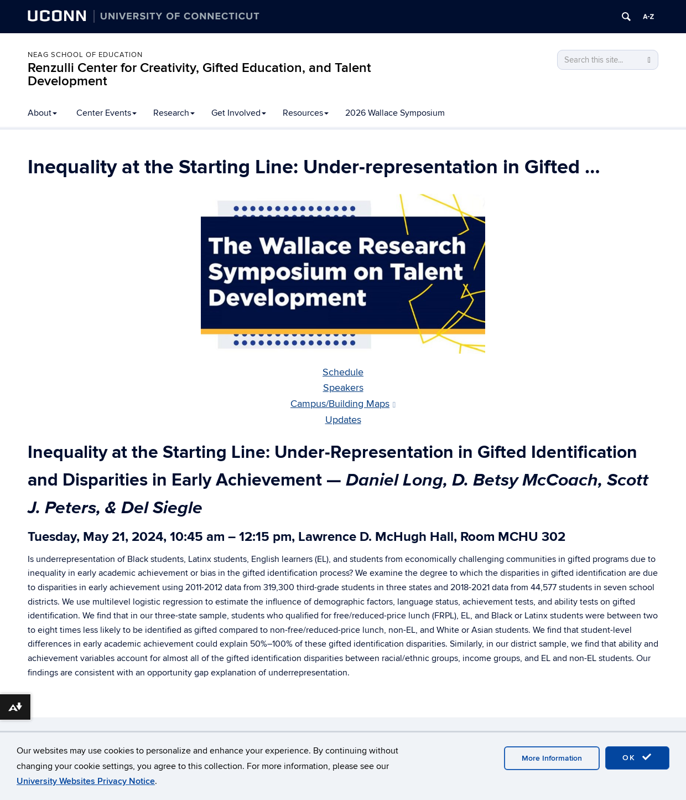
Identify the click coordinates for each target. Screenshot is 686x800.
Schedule (343, 372)
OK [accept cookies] (637, 757)
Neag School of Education (85, 54)
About (42, 112)
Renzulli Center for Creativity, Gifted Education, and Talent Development (199, 74)
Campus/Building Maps (343, 404)
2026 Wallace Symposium (395, 112)
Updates (343, 420)
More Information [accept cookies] (552, 758)
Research (174, 112)
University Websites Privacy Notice (86, 781)
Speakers (343, 388)
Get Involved (238, 112)
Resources (306, 112)
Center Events (106, 112)
